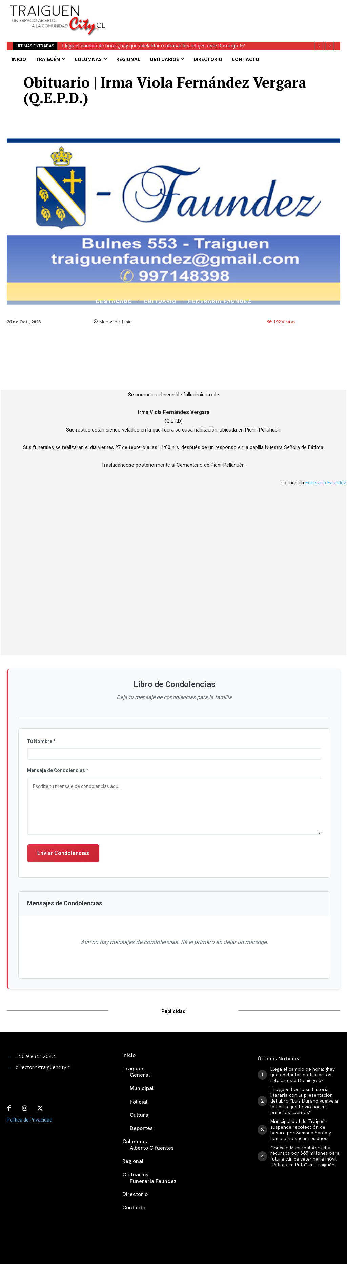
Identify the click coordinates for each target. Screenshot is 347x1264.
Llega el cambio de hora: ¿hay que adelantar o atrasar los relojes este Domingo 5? (153, 46)
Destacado (114, 301)
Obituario (160, 301)
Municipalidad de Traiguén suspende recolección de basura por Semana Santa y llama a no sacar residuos (300, 1129)
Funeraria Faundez (219, 301)
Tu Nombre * (41, 741)
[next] (330, 46)
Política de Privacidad (29, 1120)
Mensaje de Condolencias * (57, 770)
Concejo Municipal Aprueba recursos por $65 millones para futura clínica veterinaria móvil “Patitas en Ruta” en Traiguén (305, 1156)
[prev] (319, 46)
